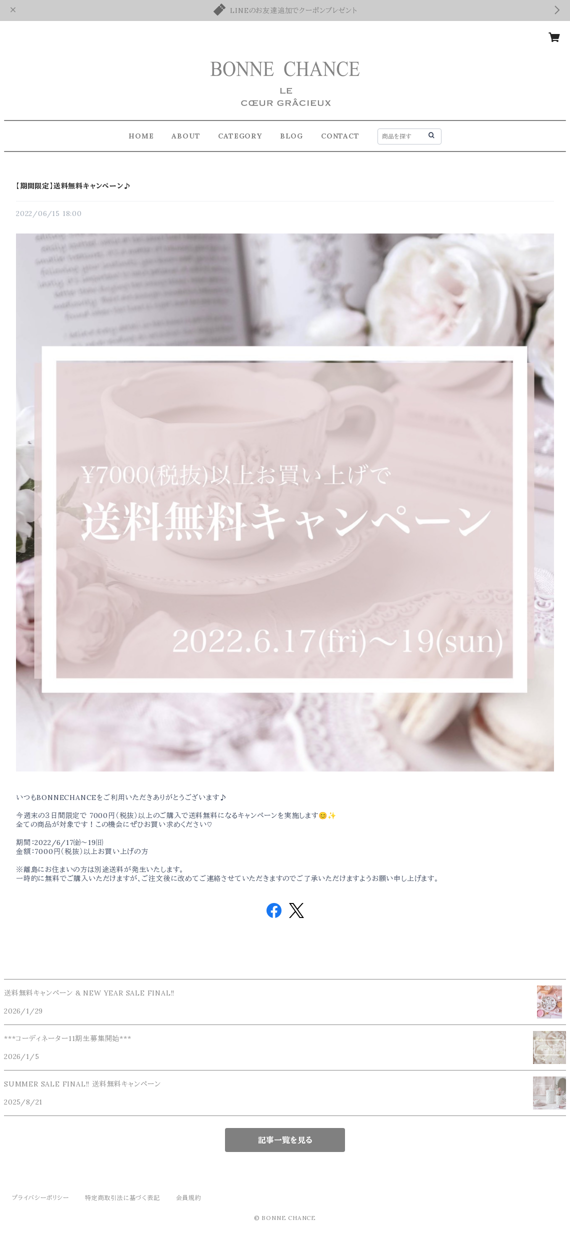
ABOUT (186, 136)
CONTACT (340, 136)
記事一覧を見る (285, 1140)
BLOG (291, 136)
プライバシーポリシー (40, 1198)
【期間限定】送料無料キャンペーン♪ (73, 186)
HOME (141, 136)
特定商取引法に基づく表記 (122, 1198)
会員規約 (189, 1198)
